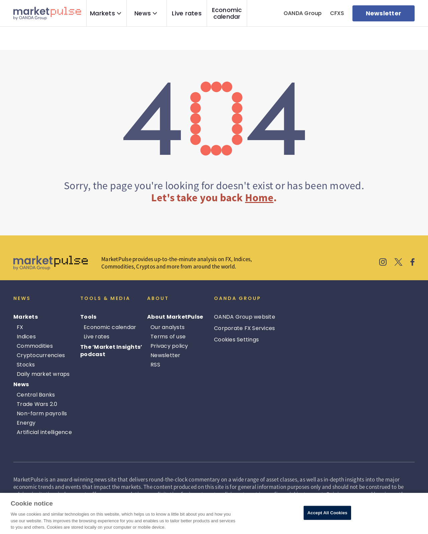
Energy (26, 423)
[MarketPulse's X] (398, 263)
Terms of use (168, 336)
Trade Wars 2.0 (37, 404)
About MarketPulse (175, 317)
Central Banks (36, 395)
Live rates (187, 13)
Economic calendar (227, 13)
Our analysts (167, 327)
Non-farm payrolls (42, 413)
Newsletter (165, 355)
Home (259, 197)
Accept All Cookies (327, 512)
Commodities (35, 346)
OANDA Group (303, 13)
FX (20, 327)
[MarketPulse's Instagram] (383, 263)
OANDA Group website (244, 317)
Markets (102, 13)
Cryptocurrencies (41, 355)
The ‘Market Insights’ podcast (111, 350)
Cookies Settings (236, 339)
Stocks (26, 364)
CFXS (337, 13)
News (142, 13)
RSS (155, 364)
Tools (88, 317)
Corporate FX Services (244, 328)
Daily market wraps (43, 374)
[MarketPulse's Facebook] (412, 263)
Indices (26, 336)
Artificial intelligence (44, 432)
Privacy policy (169, 346)
